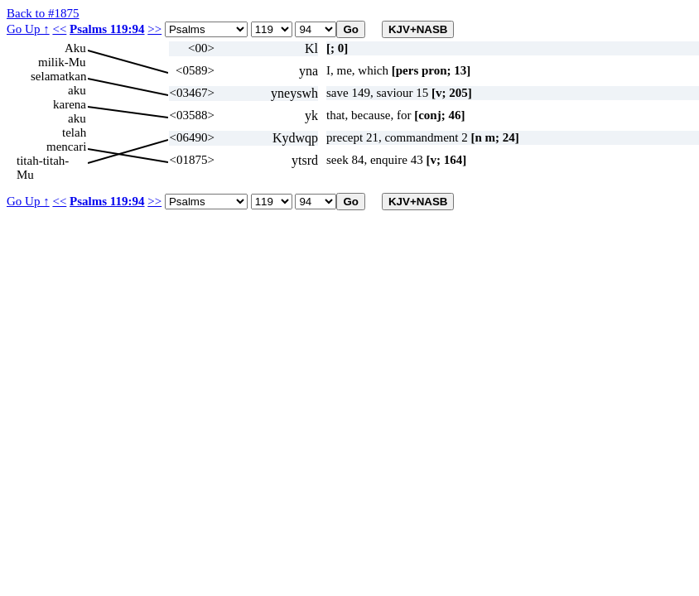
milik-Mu (62, 62)
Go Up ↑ (28, 29)
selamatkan (58, 76)
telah (74, 132)
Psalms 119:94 (107, 29)
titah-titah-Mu (43, 161)
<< (59, 29)
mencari (66, 146)
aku (77, 90)
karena (69, 104)
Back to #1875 (43, 13)
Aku (75, 48)
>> (154, 29)
